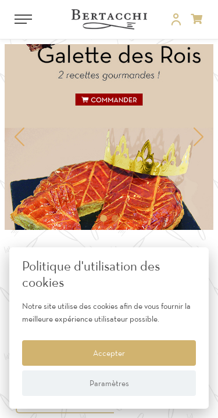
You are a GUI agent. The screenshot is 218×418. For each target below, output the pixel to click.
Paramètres (109, 383)
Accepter (109, 353)
